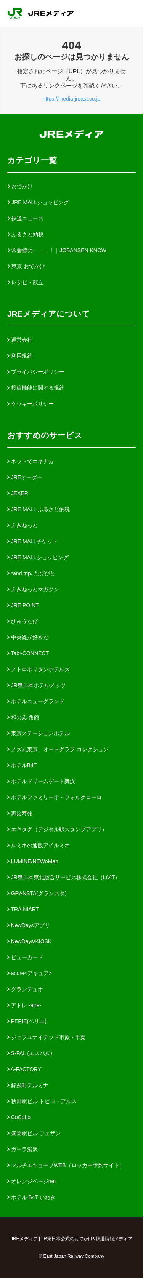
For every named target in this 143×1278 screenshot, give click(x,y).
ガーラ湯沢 (22, 1149)
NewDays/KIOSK (29, 941)
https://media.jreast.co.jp (72, 99)
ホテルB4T (22, 765)
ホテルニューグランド (35, 701)
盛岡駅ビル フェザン (34, 1133)
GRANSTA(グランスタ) (37, 893)
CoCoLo (19, 1117)
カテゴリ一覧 (32, 160)
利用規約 (19, 356)
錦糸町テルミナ (27, 1085)
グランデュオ (25, 989)
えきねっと (22, 525)
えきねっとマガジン (33, 589)
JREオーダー (24, 477)
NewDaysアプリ (28, 925)
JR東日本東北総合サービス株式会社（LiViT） (64, 877)
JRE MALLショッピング (38, 557)
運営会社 (19, 340)
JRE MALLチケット (32, 541)
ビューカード (25, 957)
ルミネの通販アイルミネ (38, 845)
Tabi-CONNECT (28, 653)
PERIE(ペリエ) (27, 1021)
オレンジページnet (31, 1181)
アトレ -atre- (24, 1005)
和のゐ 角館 (23, 717)
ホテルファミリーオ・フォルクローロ (54, 797)
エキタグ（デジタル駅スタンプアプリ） (57, 829)
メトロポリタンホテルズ (38, 669)
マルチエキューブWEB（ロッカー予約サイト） (66, 1165)
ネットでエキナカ (30, 461)
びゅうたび (22, 621)
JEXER (17, 493)
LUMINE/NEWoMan (32, 861)
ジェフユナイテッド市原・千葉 (46, 1037)
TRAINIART (23, 909)
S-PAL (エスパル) (29, 1053)
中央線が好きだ (27, 637)
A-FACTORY (24, 1069)
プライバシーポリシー (35, 372)
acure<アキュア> (29, 973)
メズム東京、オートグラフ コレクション (58, 749)
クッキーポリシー (30, 404)
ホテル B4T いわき (31, 1197)
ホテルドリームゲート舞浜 (41, 781)
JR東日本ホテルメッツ (36, 685)
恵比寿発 (19, 813)
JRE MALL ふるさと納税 (38, 509)
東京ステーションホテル (38, 733)
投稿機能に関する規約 (35, 388)
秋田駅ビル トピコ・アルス (42, 1101)
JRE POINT (23, 605)
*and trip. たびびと (31, 573)
